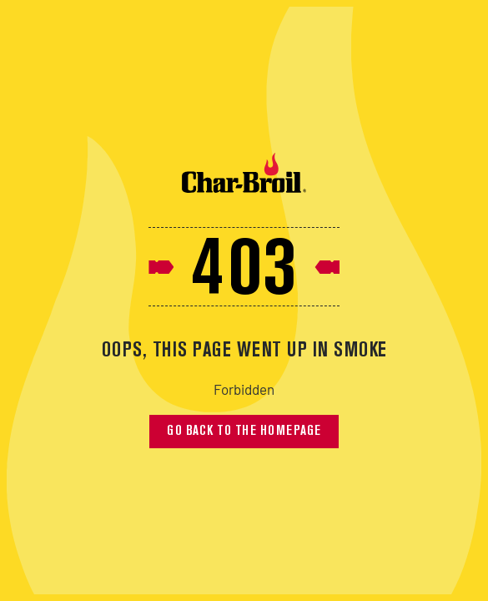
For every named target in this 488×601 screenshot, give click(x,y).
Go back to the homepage (244, 431)
